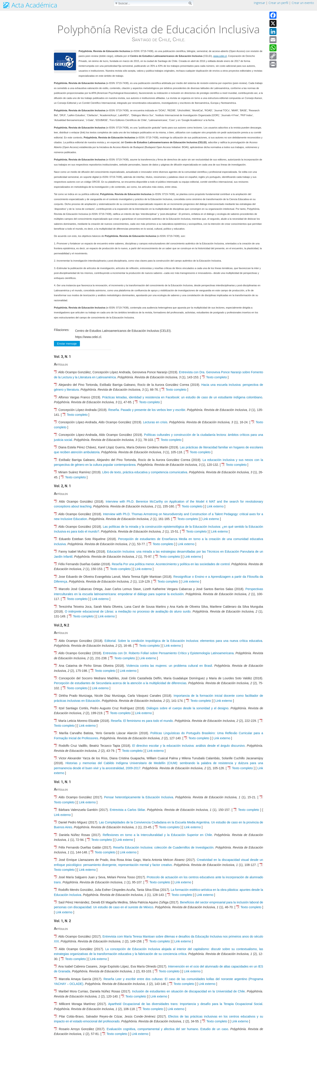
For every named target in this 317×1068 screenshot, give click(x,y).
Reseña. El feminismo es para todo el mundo (142, 721)
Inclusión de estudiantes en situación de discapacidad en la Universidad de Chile (188, 991)
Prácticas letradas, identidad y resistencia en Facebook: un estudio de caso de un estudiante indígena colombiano (182, 397)
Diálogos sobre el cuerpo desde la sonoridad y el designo (187, 708)
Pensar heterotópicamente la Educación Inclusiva (138, 797)
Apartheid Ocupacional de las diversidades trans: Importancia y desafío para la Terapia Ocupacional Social (185, 1004)
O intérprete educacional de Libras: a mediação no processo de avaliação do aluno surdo (128, 611)
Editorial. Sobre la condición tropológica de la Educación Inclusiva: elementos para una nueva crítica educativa (183, 641)
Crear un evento (303, 3)
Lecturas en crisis (155, 422)
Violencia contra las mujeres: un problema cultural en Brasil (169, 665)
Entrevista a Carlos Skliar (127, 810)
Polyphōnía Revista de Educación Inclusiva (158, 29)
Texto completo (216, 377)
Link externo (215, 506)
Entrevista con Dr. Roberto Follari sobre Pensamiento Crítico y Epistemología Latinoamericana (168, 653)
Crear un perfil (278, 3)
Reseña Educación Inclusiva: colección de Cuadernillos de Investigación (163, 847)
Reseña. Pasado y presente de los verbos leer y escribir (146, 410)
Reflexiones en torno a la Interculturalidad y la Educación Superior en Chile (157, 835)
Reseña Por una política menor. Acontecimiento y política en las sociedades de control (171, 564)
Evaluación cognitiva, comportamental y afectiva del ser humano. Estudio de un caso (167, 1029)
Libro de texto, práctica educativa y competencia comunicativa (144, 472)
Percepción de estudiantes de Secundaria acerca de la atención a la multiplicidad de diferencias (120, 683)
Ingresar (259, 3)
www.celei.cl (220, 56)
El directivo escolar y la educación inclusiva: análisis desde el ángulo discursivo (188, 745)
